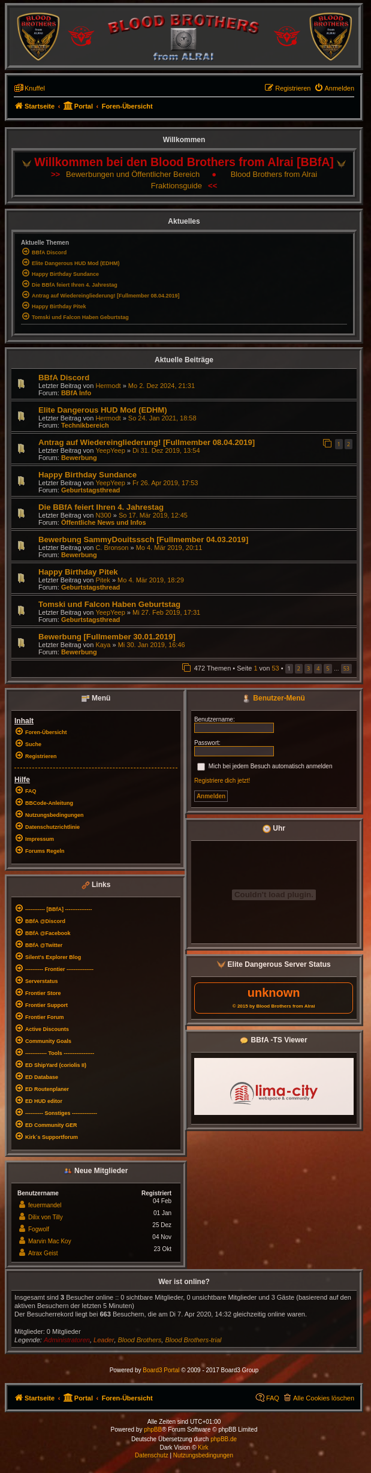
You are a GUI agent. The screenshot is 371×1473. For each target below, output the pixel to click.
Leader (103, 1339)
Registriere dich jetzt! (222, 780)
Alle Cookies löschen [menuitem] (323, 1398)
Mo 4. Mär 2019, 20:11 (169, 547)
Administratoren (67, 1339)
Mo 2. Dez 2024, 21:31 (161, 385)
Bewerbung (79, 457)
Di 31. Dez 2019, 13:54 (166, 450)
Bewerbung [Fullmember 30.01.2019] (107, 636)
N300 (103, 515)
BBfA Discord (63, 377)
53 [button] (346, 668)
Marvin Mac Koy (49, 1241)
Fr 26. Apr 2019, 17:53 (165, 482)
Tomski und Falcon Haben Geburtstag (109, 604)
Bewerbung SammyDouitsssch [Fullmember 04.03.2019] (143, 539)
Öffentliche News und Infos (103, 522)
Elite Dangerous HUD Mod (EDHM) (102, 409)
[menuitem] (334, 88)
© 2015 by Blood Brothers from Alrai (274, 1006)
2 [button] (298, 668)
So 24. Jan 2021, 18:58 (162, 418)
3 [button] (308, 668)
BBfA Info (76, 392)
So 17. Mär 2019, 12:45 (153, 515)
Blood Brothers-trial (193, 1339)
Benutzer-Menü (274, 698)
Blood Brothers (140, 1339)
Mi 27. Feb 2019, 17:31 (166, 612)
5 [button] (327, 668)
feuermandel (45, 1205)
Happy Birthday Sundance (87, 474)
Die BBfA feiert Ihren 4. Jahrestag (101, 507)
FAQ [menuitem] (272, 1398)
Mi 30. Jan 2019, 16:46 (151, 644)
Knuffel (35, 88)
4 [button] (317, 668)
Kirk (203, 1447)
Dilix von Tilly (45, 1217)
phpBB (153, 1429)
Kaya (102, 644)
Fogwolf (38, 1229)
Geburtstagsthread (90, 490)
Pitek (102, 580)
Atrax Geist (43, 1253)
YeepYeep (110, 450)
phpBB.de (223, 1439)
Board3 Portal (161, 1370)
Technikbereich (85, 425)
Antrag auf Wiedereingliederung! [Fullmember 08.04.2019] (146, 442)
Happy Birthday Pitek (78, 571)
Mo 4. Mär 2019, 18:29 (150, 580)
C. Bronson (111, 547)
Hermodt (107, 385)
